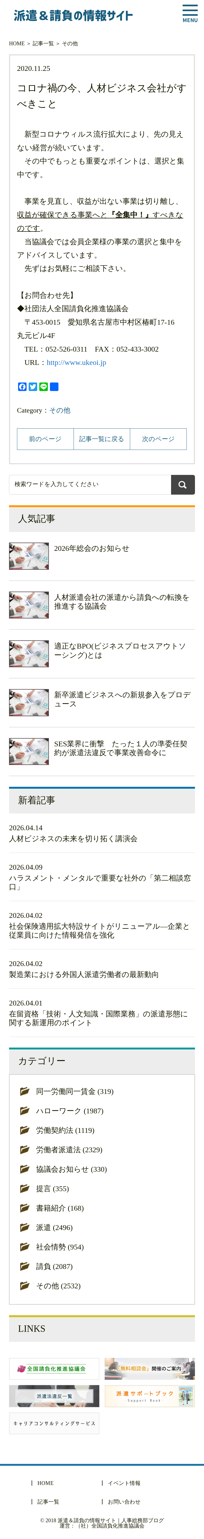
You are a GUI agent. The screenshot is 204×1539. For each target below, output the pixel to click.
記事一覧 (43, 43)
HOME (17, 43)
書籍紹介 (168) (60, 1208)
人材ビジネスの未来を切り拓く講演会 (73, 838)
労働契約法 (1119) (65, 1130)
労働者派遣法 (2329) (69, 1150)
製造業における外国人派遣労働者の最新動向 (84, 974)
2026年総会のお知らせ (92, 548)
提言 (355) (52, 1188)
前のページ (45, 438)
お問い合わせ (124, 1501)
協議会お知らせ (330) (71, 1169)
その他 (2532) (58, 1286)
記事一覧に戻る (101, 438)
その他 (70, 43)
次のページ (158, 438)
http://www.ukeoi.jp (76, 362)
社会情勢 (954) (60, 1247)
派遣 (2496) (54, 1227)
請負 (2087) (54, 1266)
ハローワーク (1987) (70, 1111)
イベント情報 (124, 1483)
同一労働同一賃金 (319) (75, 1091)
